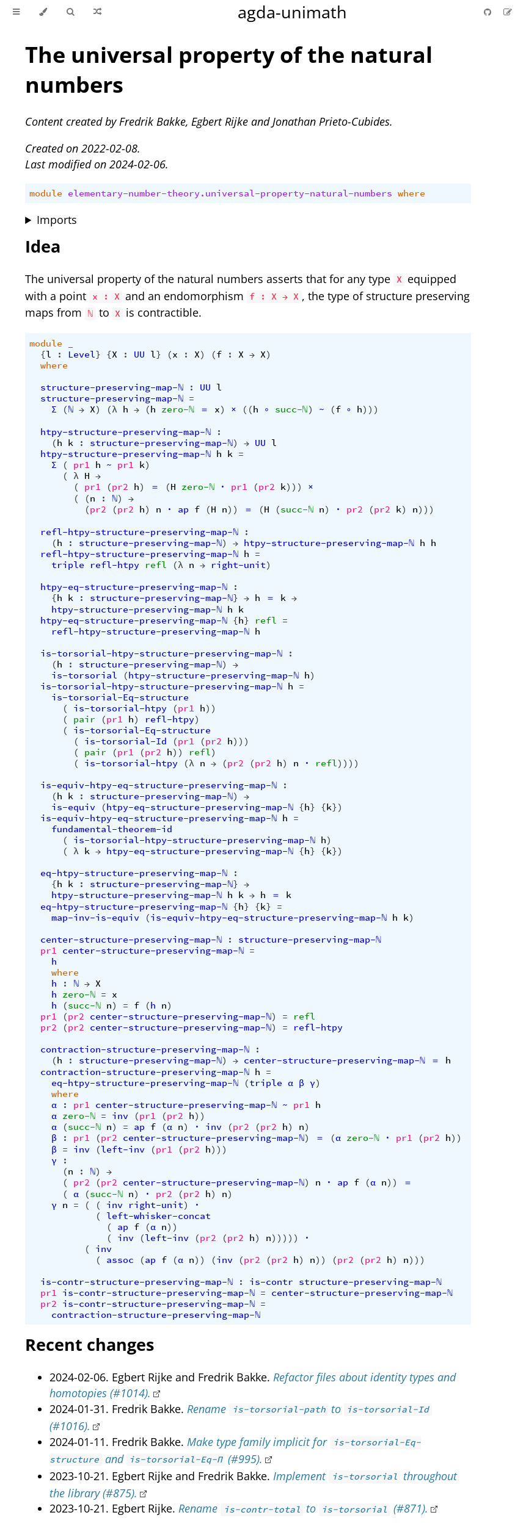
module (45, 193)
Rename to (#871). (303, 1508)
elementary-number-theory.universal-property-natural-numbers (230, 193)
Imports (57, 219)
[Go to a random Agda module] (97, 12)
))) (370, 409)
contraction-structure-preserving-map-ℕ (144, 1049)
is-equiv (73, 807)
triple (67, 564)
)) (232, 509)
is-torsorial (84, 675)
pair (84, 719)
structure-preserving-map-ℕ (111, 387)
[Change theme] (43, 12)
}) (337, 807)
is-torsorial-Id (125, 741)
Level (81, 354)
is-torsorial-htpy (120, 708)
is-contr (271, 1281)
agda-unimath (292, 12)
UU (139, 354)
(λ (111, 409)
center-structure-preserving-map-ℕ (131, 939)
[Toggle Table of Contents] (16, 12)
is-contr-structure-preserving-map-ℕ (136, 1281)
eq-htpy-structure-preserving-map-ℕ (133, 873)
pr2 (120, 486)
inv (120, 1115)
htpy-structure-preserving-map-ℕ (125, 431)
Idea (42, 246)
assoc (120, 1259)
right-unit (238, 564)
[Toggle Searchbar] (70, 12)
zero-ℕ (177, 409)
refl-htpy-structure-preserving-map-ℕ (139, 532)
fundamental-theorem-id (111, 829)
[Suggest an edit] (508, 12)
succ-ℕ (291, 409)
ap (183, 509)
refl (156, 564)
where (411, 193)
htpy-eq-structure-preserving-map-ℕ (133, 586)
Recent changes (89, 1344)
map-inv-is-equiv (95, 917)
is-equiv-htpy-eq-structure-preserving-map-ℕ (158, 785)
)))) (348, 763)
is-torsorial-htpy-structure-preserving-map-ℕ (161, 653)
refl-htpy (114, 564)
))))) (285, 1237)
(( (247, 409)
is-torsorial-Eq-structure (120, 697)
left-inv (123, 1149)
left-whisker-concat (158, 1216)
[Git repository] (489, 12)
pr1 (81, 464)
